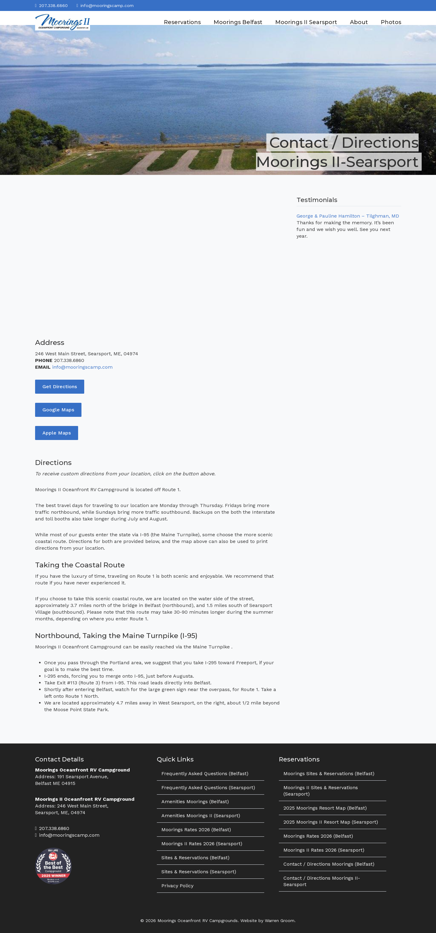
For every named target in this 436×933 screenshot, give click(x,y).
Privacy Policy (177, 886)
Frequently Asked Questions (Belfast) (204, 773)
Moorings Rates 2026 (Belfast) (196, 829)
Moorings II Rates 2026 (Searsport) (201, 843)
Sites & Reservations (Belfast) (195, 857)
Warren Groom (279, 920)
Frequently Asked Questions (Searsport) (208, 787)
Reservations (182, 22)
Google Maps (58, 410)
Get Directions (59, 386)
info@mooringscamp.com (107, 5)
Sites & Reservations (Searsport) (198, 871)
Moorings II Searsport (306, 22)
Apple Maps (56, 433)
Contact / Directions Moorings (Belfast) (328, 864)
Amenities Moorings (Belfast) (195, 801)
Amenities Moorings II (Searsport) (200, 815)
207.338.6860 (53, 5)
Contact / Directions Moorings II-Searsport (321, 881)
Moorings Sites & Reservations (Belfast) (328, 773)
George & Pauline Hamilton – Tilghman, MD (348, 216)
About (359, 22)
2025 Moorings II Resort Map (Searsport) (330, 822)
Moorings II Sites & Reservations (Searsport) (320, 791)
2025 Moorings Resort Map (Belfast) (325, 808)
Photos (391, 22)
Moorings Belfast (238, 22)
